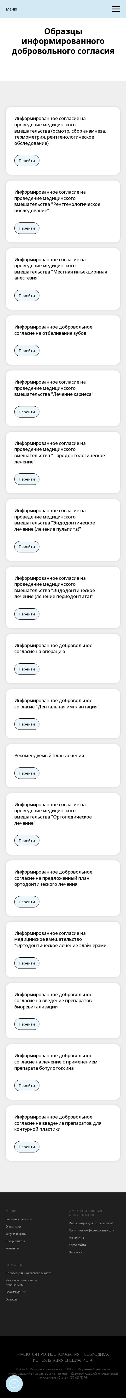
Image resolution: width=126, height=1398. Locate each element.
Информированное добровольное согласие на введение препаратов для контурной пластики (57, 1123)
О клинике (13, 1227)
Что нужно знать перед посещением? (22, 1282)
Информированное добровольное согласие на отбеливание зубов (53, 330)
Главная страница (19, 1219)
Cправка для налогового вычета (28, 1273)
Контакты (12, 1248)
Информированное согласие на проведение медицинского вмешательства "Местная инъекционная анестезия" (60, 268)
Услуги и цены (16, 1234)
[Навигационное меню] (116, 9)
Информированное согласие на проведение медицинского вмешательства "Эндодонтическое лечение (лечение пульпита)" (54, 519)
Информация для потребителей (91, 1223)
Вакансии (76, 1252)
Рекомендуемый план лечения (49, 755)
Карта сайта (77, 1245)
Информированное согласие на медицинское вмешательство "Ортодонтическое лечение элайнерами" (61, 939)
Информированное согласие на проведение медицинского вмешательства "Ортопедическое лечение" (53, 813)
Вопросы (11, 1299)
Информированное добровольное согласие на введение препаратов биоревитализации (53, 1000)
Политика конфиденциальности (92, 1230)
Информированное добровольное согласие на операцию (53, 648)
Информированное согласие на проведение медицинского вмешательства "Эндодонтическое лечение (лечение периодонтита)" (54, 587)
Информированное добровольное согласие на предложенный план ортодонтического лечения (53, 878)
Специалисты (15, 1241)
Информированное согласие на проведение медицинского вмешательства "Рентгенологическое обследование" (57, 201)
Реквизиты (76, 1238)
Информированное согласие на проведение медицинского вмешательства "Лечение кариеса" (53, 388)
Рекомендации (16, 1292)
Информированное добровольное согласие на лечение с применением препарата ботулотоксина (55, 1061)
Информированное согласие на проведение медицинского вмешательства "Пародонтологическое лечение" (59, 452)
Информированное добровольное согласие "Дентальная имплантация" (56, 703)
